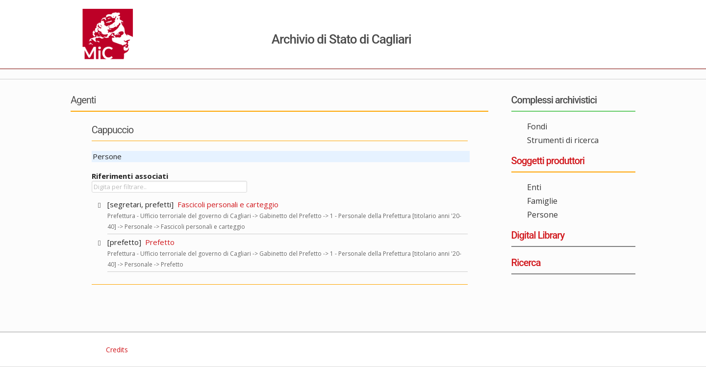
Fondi (537, 126)
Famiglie (542, 201)
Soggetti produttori (548, 161)
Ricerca (526, 263)
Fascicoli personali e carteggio (227, 204)
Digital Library (538, 235)
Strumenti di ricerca (563, 140)
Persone (542, 214)
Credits (116, 349)
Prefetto (160, 242)
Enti (534, 187)
